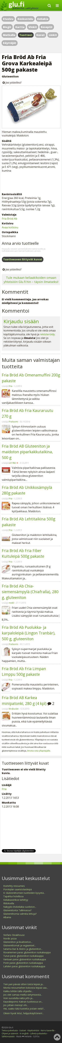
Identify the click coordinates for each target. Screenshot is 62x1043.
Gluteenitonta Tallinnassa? (17, 910)
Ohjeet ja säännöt (10, 1033)
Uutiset (22, 1030)
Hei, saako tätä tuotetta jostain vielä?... (24, 1008)
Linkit (53, 35)
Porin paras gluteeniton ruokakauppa (23, 962)
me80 (11, 602)
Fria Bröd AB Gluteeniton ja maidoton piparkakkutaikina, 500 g (27, 451)
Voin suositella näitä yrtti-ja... (18, 998)
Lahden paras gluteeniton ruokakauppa (24, 966)
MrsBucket (14, 708)
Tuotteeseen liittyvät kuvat (22, 259)
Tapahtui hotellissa (13, 896)
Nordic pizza (10, 938)
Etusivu (8, 19)
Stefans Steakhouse (14, 935)
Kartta (19, 27)
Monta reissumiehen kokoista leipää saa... (25, 987)
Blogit (7, 27)
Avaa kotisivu (10, 227)
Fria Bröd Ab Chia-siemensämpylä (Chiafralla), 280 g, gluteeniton (30, 591)
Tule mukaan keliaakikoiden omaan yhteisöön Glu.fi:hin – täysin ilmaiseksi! (31, 280)
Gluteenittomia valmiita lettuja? (20, 913)
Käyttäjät (9, 43)
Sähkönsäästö (8, 1036)
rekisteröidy (47, 334)
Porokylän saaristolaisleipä (17, 889)
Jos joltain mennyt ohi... (15, 1005)
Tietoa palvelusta (10, 1030)
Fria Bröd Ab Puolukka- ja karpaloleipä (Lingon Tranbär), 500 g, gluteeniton (28, 633)
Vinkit (32, 27)
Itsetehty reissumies (14, 885)
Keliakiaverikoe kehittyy (15, 899)
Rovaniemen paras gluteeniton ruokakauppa (27, 952)
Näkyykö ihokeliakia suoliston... (19, 906)
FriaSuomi (13, 421)
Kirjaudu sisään (21, 321)
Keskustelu (25, 19)
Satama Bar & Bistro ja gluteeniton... (22, 948)
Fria (10, 386)
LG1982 (12, 462)
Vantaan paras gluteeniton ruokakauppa (24, 959)
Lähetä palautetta (38, 1033)
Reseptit (46, 27)
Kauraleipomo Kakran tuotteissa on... (23, 1001)
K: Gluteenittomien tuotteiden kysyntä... (24, 892)
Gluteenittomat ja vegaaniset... (19, 945)
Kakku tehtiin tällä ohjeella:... (18, 991)
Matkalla (9, 35)
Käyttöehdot (33, 1030)
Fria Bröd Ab (9, 218)
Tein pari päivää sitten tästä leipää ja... (23, 984)
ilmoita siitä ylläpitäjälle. (39, 750)
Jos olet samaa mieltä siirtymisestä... (22, 994)
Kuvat (40, 35)
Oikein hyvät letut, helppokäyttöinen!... (23, 1013)
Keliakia (42, 19)
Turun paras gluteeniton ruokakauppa (23, 955)
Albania (7, 917)
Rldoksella (8, 903)
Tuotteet (25, 35)
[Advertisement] (31, 182)
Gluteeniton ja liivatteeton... (17, 942)
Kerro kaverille (47, 1030)
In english (24, 1033)
